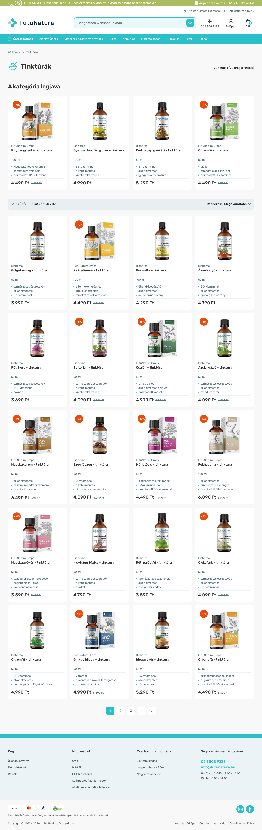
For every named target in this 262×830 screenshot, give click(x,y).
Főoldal (14, 52)
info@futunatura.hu (239, 11)
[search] (135, 22)
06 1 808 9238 (213, 761)
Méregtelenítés (150, 39)
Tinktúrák (32, 52)
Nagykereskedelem (149, 774)
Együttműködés (147, 761)
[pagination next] (152, 711)
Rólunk (12, 774)
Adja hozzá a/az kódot (226, 3)
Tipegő (202, 39)
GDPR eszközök (82, 774)
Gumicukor (173, 39)
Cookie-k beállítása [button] (242, 823)
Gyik (75, 761)
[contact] (210, 23)
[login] (231, 23)
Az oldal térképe (185, 823)
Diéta (112, 39)
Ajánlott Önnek (48, 39)
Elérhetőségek (17, 767)
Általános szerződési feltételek (91, 787)
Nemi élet (129, 39)
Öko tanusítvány (18, 761)
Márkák (77, 767)
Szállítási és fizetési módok (89, 780)
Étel (189, 39)
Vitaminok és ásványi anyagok (83, 39)
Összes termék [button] (20, 39)
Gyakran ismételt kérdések (201, 11)
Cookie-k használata (212, 823)
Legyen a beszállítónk (150, 767)
